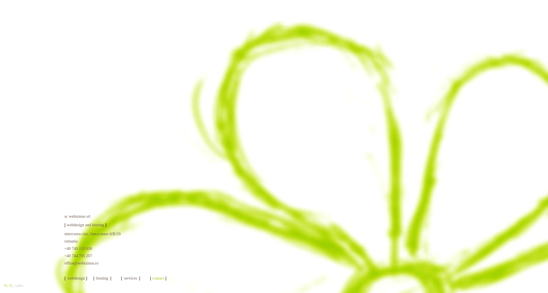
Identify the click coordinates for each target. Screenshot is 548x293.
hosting (102, 278)
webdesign (76, 278)
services (130, 278)
